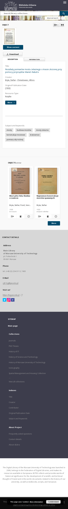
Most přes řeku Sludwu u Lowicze (19, 197)
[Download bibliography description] (12, 216)
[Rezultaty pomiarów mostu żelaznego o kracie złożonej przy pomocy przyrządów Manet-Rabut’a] (9, 36)
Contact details (15, 439)
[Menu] (64, 2)
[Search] (64, 13)
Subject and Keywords (18, 418)
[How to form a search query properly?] (63, 18)
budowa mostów (24, 130)
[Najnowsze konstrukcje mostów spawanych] (48, 181)
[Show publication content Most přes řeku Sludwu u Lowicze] (20, 216)
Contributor (14, 408)
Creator (12, 402)
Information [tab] (34, 59)
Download (12, 54)
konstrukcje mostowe (16, 135)
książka (8, 96)
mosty (9, 130)
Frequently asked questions (20, 434)
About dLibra (14, 444)
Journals (12, 340)
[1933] (7, 88)
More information (36, 502)
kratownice (34, 135)
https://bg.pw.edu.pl (11, 295)
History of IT (14, 351)
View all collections (16, 381)
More (54, 223)
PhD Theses (14, 346)
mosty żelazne (42, 130)
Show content (13, 47)
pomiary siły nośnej (15, 139)
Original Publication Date (19, 413)
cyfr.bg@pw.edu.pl (10, 283)
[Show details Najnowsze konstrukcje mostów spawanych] (55, 216)
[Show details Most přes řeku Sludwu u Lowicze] (28, 216)
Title (10, 397)
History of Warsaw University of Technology (27, 362)
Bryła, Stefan (10, 80)
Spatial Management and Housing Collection (27, 373)
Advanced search (52, 18)
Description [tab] (13, 59)
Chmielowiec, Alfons (26, 80)
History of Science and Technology (23, 357)
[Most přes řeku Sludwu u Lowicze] (20, 181)
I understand (53, 502)
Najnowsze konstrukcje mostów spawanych (47, 197)
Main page (13, 326)
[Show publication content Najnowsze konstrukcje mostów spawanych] (47, 216)
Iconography (14, 368)
